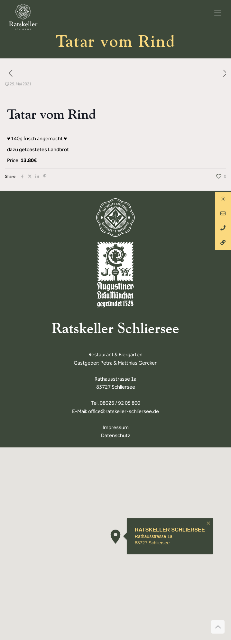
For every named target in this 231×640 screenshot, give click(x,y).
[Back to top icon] (218, 627)
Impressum (116, 427)
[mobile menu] (217, 13)
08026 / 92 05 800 (120, 403)
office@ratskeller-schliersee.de (123, 411)
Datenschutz (115, 435)
